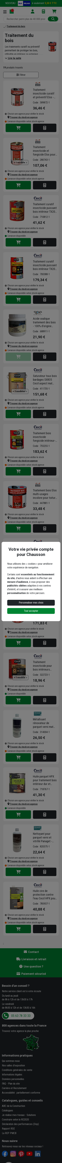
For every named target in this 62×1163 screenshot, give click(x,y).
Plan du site (14, 1083)
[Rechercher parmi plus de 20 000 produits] (26, 19)
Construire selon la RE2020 (15, 1119)
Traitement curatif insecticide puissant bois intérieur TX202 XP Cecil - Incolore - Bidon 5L (45, 207)
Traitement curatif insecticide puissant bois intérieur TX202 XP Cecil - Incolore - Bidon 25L (45, 265)
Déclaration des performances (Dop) (20, 1124)
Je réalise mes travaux (13, 1115)
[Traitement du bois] (16, 26)
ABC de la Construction (13, 1105)
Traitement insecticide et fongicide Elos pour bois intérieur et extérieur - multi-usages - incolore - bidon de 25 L (44, 150)
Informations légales (12, 1074)
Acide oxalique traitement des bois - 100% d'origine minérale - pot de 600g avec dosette (44, 322)
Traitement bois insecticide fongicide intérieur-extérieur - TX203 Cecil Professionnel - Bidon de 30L (44, 436)
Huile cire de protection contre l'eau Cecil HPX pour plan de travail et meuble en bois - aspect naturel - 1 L (44, 894)
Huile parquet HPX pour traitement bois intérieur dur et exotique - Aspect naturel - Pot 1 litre (45, 780)
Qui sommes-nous (11, 1060)
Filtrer (21, 74)
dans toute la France (24, 1025)
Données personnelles (13, 1079)
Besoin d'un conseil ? (15, 985)
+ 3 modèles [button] (20, 391)
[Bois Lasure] (4, 26)
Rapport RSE (8, 1128)
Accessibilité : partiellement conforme (21, 1092)
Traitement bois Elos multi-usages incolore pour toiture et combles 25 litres (45, 608)
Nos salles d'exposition (13, 1065)
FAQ (4, 1083)
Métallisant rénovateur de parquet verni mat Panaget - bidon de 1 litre (45, 723)
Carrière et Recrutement (14, 1088)
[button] (23, 117)
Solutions (31, 1115)
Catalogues (7, 1110)
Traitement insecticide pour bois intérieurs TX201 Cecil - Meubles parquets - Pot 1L (44, 665)
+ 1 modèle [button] (20, 162)
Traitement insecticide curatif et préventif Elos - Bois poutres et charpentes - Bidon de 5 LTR (44, 93)
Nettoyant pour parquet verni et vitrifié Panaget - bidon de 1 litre (42, 837)
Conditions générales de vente (17, 1070)
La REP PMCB (9, 1133)
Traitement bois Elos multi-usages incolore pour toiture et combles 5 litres (45, 494)
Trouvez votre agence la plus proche (20, 1031)
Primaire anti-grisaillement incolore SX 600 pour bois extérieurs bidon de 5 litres (45, 551)
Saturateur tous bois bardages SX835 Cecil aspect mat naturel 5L (45, 379)
